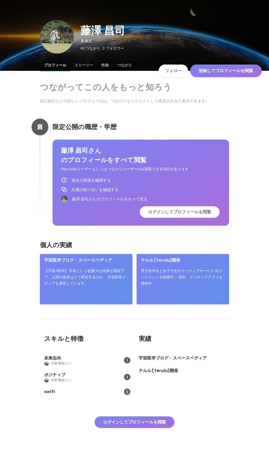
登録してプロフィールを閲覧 (226, 71)
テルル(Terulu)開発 (160, 260)
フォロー (173, 71)
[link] (86, 279)
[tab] (55, 65)
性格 (105, 65)
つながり (124, 65)
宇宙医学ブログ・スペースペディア (78, 260)
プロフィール (55, 65)
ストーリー (84, 65)
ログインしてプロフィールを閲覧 (179, 212)
